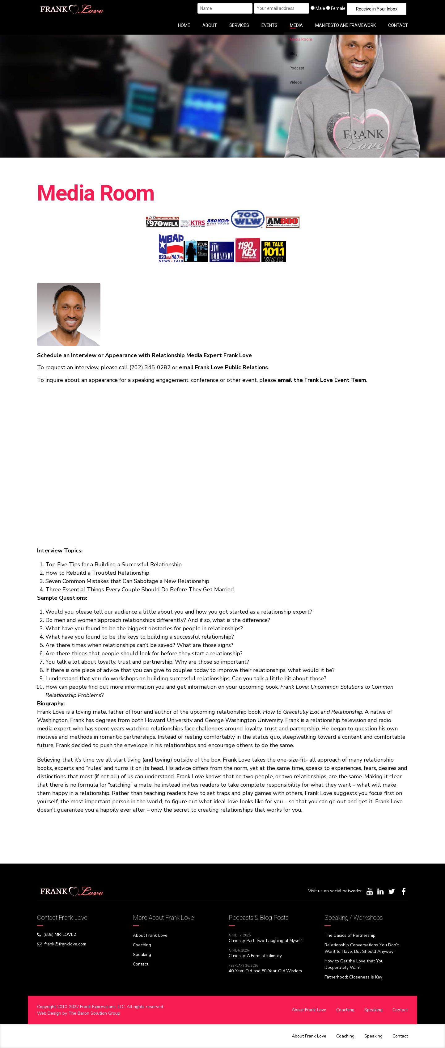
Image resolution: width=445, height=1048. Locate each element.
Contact (140, 964)
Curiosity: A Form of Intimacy (255, 956)
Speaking (142, 954)
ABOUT (209, 25)
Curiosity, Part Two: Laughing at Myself (265, 941)
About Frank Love (150, 935)
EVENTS (269, 25)
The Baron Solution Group (94, 1013)
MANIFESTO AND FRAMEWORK (345, 25)
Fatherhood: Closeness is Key (353, 977)
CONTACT (398, 25)
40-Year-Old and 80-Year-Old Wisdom (265, 971)
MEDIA (296, 25)
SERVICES (239, 25)
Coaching (142, 945)
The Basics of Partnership (349, 935)
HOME (184, 25)
